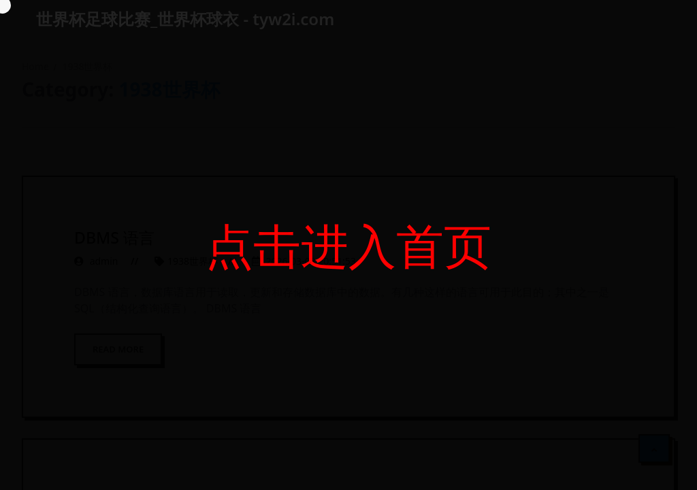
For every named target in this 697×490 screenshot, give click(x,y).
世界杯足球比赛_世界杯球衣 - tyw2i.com (185, 19)
